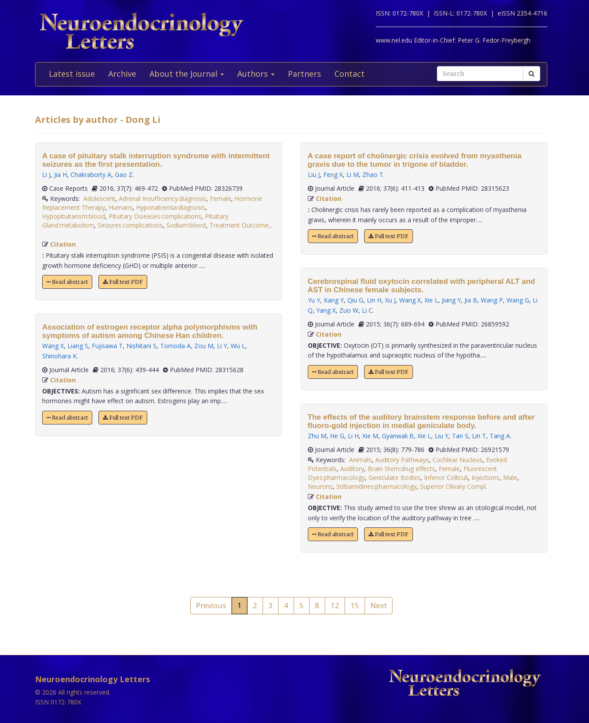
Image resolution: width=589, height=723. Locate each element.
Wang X (53, 346)
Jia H (60, 174)
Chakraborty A (91, 174)
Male (510, 477)
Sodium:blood (186, 225)
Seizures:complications (130, 225)
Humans (121, 207)
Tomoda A (175, 346)
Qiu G (355, 300)
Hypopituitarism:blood (73, 216)
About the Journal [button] (186, 73)
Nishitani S (141, 346)
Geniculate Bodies (394, 477)
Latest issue (72, 73)
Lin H (374, 300)
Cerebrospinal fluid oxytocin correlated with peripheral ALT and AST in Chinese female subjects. (421, 285)
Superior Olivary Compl (453, 486)
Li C (367, 310)
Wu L (238, 346)
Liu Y (441, 436)
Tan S (460, 436)
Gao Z (124, 174)
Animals (360, 460)
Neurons (320, 486)
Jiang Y (451, 300)
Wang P (492, 300)
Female (220, 198)
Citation (63, 244)
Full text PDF (123, 282)
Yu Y (314, 300)
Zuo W (348, 310)
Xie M (370, 436)
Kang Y (334, 300)
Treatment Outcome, (240, 225)
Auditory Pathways (402, 460)
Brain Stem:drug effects (401, 468)
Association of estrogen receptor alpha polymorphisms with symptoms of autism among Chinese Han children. (150, 331)
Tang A (500, 436)
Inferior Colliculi (446, 477)
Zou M (203, 346)
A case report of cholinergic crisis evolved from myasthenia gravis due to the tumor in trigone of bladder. (415, 160)
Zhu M (317, 436)
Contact (349, 73)
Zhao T (372, 174)
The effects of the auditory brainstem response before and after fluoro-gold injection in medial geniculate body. (421, 421)
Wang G (518, 300)
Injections (485, 477)
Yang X (326, 310)
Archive (122, 73)
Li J (46, 174)
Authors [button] (256, 73)
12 (334, 605)
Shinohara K (59, 356)
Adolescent (99, 198)
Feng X (333, 174)
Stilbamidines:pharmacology (376, 486)
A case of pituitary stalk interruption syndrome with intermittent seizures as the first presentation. (156, 160)
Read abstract (67, 282)
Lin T (479, 436)
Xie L (431, 300)
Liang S (77, 346)
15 (354, 605)
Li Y (222, 346)
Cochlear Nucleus (457, 460)
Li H (353, 436)
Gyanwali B (398, 436)
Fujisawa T (107, 346)
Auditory (352, 468)
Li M (352, 174)
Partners (304, 73)
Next (378, 605)
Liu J (314, 174)
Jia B (470, 300)
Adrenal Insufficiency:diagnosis (162, 198)
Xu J (390, 300)
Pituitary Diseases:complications (155, 216)
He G (337, 436)
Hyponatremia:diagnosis (170, 207)
